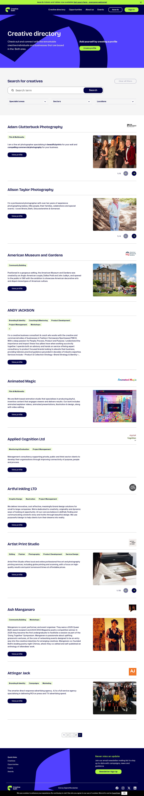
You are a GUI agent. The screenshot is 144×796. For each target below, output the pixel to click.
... (72, 735)
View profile (17, 155)
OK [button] (124, 793)
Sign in (131, 10)
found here (116, 793)
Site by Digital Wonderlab (68, 788)
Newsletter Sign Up (108, 772)
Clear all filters (125, 81)
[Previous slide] (125, 173)
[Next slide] (134, 173)
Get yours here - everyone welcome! (90, 2)
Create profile (89, 48)
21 (76, 735)
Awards (115, 10)
